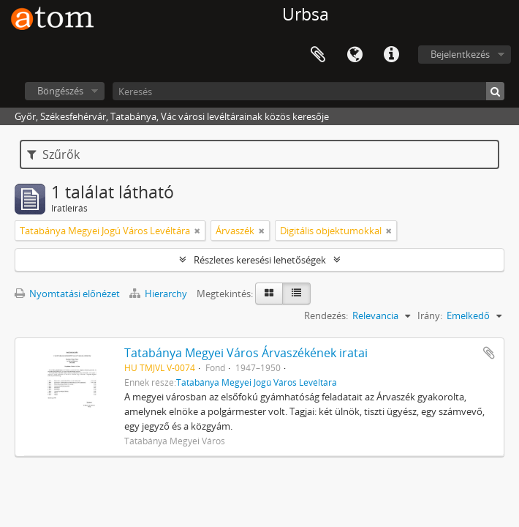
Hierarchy (159, 293)
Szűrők (53, 154)
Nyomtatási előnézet (67, 293)
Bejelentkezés (460, 54)
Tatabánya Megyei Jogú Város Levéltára (256, 382)
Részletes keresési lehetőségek (260, 259)
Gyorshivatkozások (391, 55)
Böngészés (60, 90)
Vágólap (318, 55)
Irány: (429, 315)
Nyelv (354, 55)
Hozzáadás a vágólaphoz (489, 352)
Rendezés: (326, 315)
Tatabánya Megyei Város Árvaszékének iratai (246, 353)
